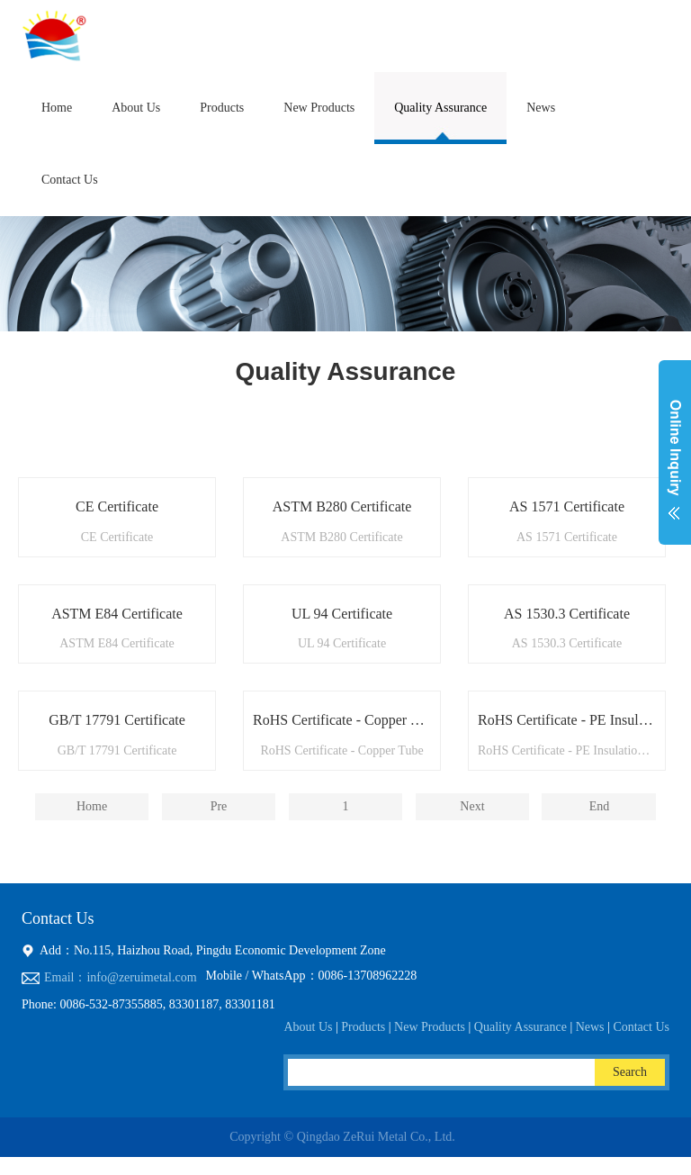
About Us (136, 107)
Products (222, 107)
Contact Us (69, 179)
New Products (318, 107)
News (540, 107)
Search (630, 1072)
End (599, 806)
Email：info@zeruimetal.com (120, 977)
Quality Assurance (440, 107)
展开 (675, 463)
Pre (219, 806)
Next (472, 806)
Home (56, 107)
